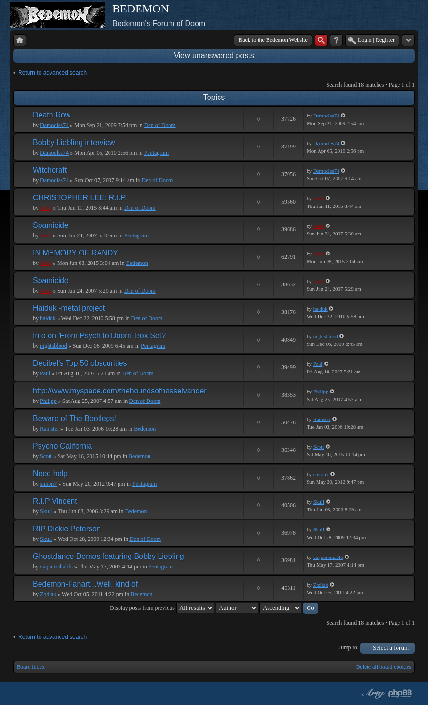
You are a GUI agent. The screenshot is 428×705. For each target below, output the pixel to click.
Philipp (48, 401)
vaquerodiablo (56, 566)
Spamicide (51, 225)
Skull (46, 511)
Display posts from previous (162, 608)
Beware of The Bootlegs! (74, 418)
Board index (31, 667)
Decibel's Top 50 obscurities (80, 363)
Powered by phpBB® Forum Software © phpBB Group (400, 693)
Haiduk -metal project (69, 308)
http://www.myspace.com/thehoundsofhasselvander (120, 391)
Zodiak (48, 594)
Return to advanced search (52, 72)
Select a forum (391, 647)
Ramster (49, 428)
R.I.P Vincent (55, 501)
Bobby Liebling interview (74, 142)
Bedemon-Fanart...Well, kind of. (86, 584)
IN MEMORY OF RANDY (75, 253)
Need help (50, 474)
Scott (46, 456)
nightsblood (53, 346)
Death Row (51, 115)
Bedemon (137, 263)
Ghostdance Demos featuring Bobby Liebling (108, 556)
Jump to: (349, 647)
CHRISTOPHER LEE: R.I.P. (80, 198)
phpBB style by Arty (372, 693)
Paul (45, 373)
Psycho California (62, 446)
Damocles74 (54, 125)
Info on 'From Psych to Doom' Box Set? (99, 336)
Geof (45, 208)
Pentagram (156, 152)
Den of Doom (160, 125)
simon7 (48, 483)
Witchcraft (50, 170)
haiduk (48, 318)
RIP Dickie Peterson (67, 529)
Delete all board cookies (383, 667)
